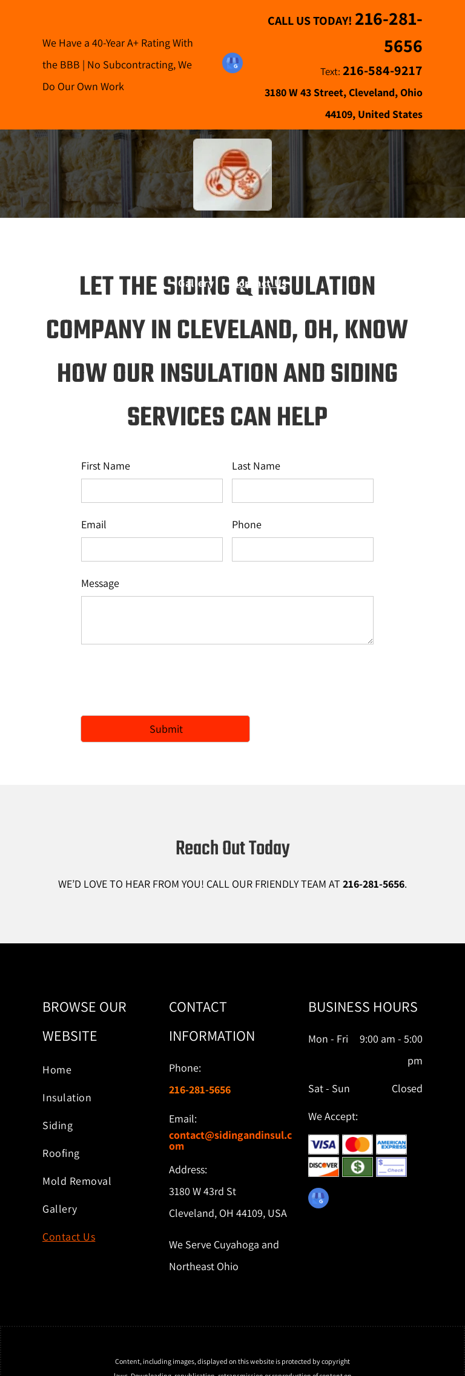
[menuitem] (98, 261)
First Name (105, 466)
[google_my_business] (232, 64)
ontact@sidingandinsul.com (230, 1140)
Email (94, 524)
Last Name (256, 466)
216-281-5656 (373, 884)
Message (100, 583)
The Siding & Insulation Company (232, 228)
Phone (247, 524)
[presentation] (173, 679)
